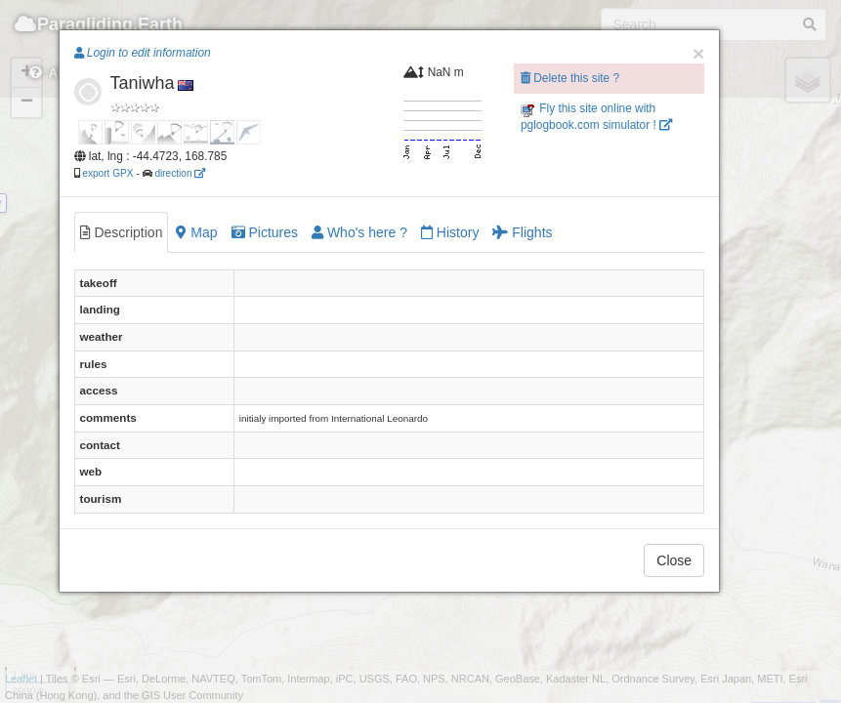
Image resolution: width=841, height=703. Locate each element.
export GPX (107, 173)
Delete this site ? (570, 78)
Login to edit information (142, 53)
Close (674, 560)
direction (179, 173)
